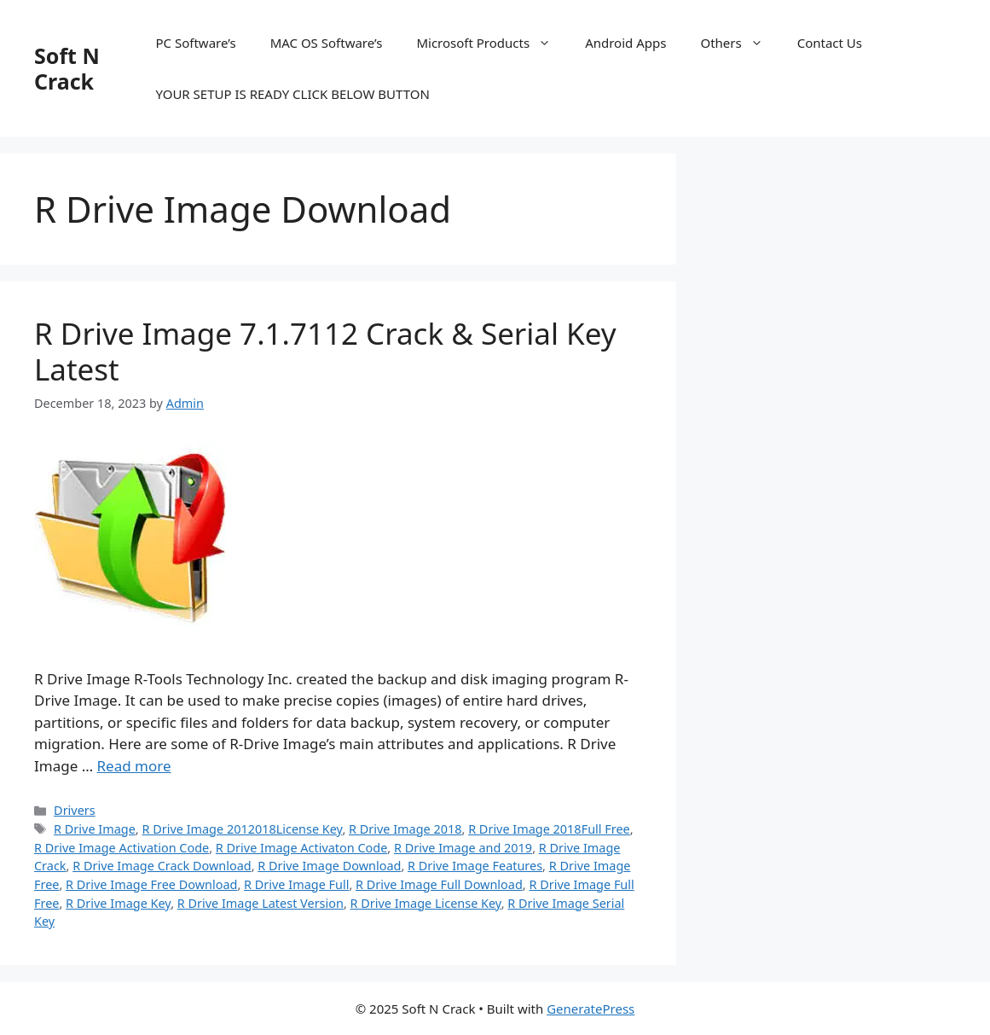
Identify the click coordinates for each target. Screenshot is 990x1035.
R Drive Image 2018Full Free (549, 829)
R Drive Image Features (475, 866)
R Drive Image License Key (425, 903)
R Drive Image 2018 (405, 829)
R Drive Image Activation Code (121, 848)
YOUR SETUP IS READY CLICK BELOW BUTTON (293, 93)
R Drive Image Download (329, 866)
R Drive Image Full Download (439, 884)
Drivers (75, 810)
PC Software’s (196, 42)
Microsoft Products (492, 42)
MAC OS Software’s (326, 42)
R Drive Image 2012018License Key (242, 829)
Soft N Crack (67, 68)
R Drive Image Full (296, 884)
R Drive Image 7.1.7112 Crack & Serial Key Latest (325, 351)
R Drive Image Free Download (151, 884)
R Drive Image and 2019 (463, 848)
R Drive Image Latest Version (260, 903)
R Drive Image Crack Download (161, 866)
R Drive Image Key (118, 903)
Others (739, 42)
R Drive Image (95, 829)
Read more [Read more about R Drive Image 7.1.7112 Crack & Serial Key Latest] (134, 766)
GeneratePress (590, 1008)
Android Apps (625, 42)
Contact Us (829, 42)
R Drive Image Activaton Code (302, 848)
